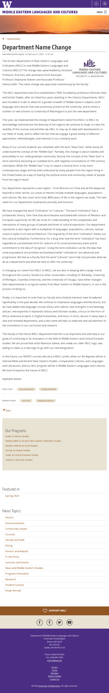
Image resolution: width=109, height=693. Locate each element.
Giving (9, 545)
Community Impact (16, 528)
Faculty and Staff (48, 389)
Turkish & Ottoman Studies (19, 459)
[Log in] (96, 4)
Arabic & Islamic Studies (17, 436)
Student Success (14, 585)
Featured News (13, 38)
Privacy (54, 667)
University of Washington (49, 686)
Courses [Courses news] (10, 534)
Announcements (26, 389)
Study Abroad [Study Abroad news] (13, 590)
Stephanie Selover (45, 400)
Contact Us (54, 679)
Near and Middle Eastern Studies (24, 568)
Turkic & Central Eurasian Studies (21, 455)
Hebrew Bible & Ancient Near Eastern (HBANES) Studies (33, 440)
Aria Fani (26, 400)
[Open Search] (105, 4)
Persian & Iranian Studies (17, 450)
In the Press (12, 557)
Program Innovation (17, 573)
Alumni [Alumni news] (9, 517)
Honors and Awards (16, 551)
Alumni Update (54, 676)
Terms (54, 670)
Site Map (54, 673)
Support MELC (54, 611)
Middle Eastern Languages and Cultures (40, 12)
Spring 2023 (12, 496)
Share (7, 410)
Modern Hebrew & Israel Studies (21, 445)
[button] (90, 67)
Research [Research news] (10, 579)
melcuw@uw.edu (54, 660)
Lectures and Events (17, 562)
